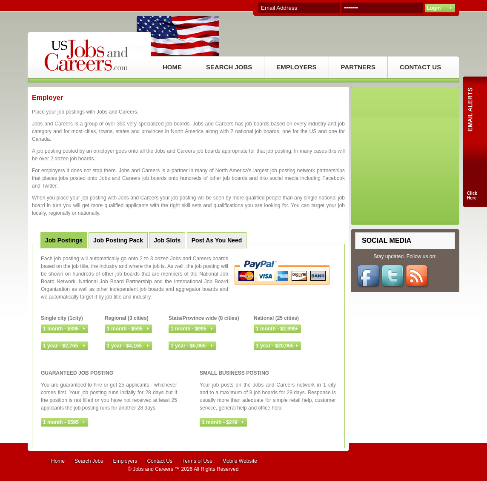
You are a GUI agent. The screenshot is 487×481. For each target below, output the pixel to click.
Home (58, 461)
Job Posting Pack (118, 240)
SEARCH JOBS (229, 67)
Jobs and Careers (153, 469)
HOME (172, 67)
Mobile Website (239, 461)
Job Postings (64, 240)
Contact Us (159, 461)
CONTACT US (420, 67)
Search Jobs (88, 461)
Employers (125, 461)
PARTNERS (358, 67)
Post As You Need (217, 240)
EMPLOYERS (296, 67)
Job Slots (167, 240)
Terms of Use (197, 461)
